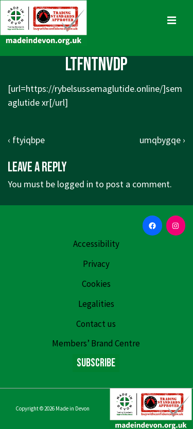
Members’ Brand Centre (96, 343)
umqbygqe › (162, 140)
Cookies (96, 283)
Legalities (96, 303)
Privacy (96, 263)
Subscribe (96, 363)
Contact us (96, 323)
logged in (75, 184)
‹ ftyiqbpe (26, 140)
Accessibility (96, 243)
